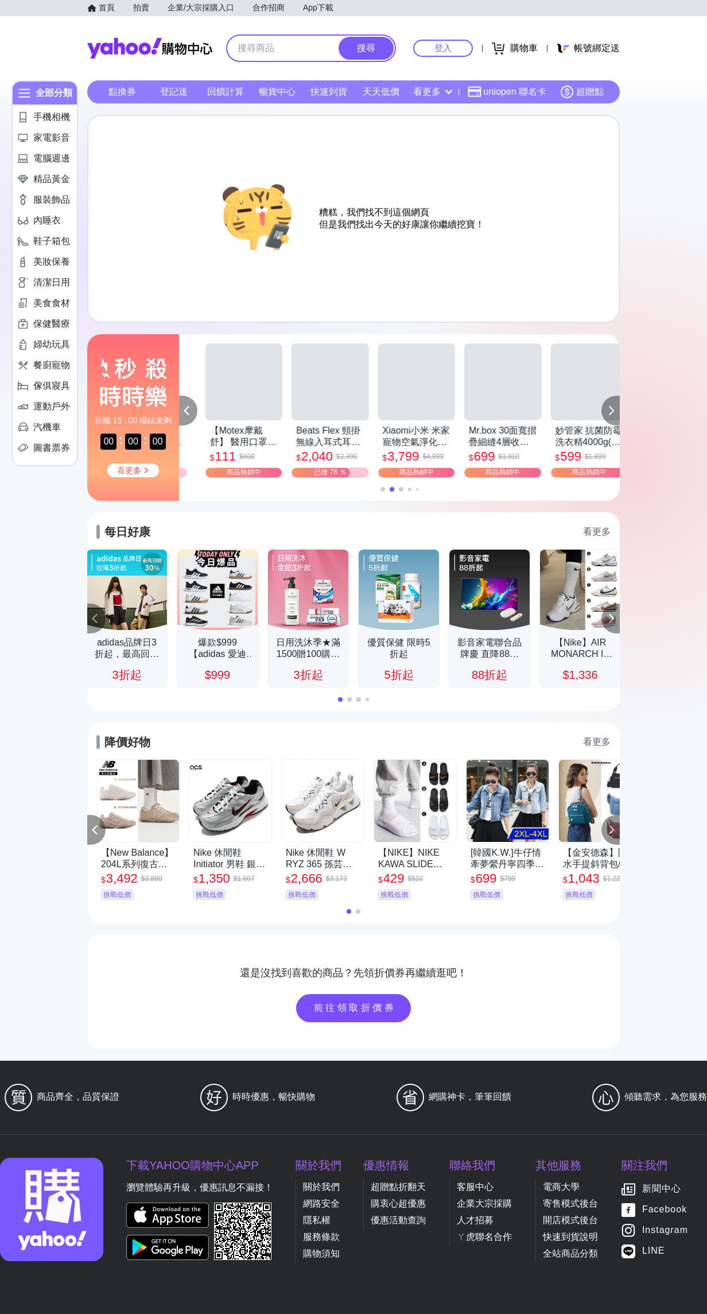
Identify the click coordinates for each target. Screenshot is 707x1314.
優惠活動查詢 (398, 1220)
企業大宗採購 (484, 1203)
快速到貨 (328, 91)
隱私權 (317, 1220)
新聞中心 (661, 1189)
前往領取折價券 (355, 1007)
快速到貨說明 (570, 1237)
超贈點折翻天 (398, 1187)
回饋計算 (225, 91)
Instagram (665, 1230)
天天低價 (381, 91)
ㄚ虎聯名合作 (484, 1237)
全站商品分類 (570, 1253)
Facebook (664, 1210)
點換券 (122, 91)
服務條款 (321, 1237)
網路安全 (321, 1203)
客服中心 (475, 1187)
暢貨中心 (277, 91)
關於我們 (321, 1187)
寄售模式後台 (570, 1203)
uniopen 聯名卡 (507, 92)
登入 (443, 48)
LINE (653, 1251)
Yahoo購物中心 (149, 48)
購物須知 (321, 1253)
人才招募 (475, 1220)
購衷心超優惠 (398, 1203)
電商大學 (561, 1187)
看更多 (432, 91)
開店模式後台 (570, 1220)
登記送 (174, 91)
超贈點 (582, 92)
